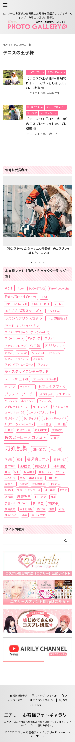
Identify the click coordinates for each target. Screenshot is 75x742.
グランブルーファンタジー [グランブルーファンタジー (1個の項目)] (47, 353)
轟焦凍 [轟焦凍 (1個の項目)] (41, 509)
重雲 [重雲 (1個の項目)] (51, 509)
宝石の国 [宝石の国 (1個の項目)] (10, 478)
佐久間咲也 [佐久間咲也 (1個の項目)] (40, 430)
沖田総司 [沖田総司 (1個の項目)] (50, 490)
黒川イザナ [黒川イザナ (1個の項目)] (38, 515)
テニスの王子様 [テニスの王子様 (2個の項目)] (17, 379)
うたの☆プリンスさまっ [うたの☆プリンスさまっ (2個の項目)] (23, 318)
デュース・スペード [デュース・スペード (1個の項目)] (44, 379)
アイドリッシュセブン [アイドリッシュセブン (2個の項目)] (22, 326)
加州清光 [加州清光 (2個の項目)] (39, 449)
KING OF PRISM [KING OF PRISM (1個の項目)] (41, 304)
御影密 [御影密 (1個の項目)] (24, 484)
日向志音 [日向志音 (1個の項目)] (54, 484)
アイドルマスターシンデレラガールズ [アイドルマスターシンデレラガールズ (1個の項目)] (27, 332)
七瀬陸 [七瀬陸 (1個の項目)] (9, 430)
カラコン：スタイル (42, 700)
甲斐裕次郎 (53, 93)
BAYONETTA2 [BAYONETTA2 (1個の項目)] (37, 288)
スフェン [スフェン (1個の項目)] (43, 364)
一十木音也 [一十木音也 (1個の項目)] (44, 424)
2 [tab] (36, 262)
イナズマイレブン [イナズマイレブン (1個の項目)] (15, 346)
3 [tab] (40, 262)
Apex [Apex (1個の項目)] (21, 288)
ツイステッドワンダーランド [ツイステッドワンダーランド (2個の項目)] (27, 371)
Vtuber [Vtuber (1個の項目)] (59, 304)
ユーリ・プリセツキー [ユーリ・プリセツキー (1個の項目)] (41, 412)
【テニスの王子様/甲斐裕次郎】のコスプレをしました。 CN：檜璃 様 (47, 83)
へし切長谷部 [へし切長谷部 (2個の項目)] (57, 318)
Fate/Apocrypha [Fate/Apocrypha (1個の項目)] (59, 288)
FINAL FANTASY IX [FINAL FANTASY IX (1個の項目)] (16, 304)
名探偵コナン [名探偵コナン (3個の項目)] (38, 459)
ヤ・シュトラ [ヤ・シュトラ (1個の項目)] (60, 406)
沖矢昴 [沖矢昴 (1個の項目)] (63, 490)
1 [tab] (32, 262)
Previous (6, 220)
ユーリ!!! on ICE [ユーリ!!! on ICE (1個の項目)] (14, 412)
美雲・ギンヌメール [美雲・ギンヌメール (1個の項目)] (16, 503)
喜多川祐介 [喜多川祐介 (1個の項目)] (60, 459)
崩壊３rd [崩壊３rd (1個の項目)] (10, 484)
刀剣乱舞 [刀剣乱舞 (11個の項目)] (16, 448)
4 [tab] (44, 262)
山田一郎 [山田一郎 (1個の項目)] (52, 478)
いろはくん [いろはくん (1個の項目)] (53, 311)
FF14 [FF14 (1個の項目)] (44, 297)
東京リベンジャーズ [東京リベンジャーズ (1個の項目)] (28, 490)
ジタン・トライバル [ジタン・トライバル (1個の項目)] (16, 359)
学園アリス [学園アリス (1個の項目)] (45, 472)
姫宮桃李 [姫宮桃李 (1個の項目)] (29, 472)
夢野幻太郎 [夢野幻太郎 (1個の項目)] (40, 466)
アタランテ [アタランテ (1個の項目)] (33, 338)
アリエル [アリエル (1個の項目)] (50, 338)
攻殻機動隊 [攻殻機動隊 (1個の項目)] (38, 484)
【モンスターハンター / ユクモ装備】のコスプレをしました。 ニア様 (37, 251)
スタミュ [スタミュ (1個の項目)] (38, 359)
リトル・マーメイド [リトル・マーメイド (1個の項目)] (55, 418)
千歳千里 (52, 134)
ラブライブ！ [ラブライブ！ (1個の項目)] (31, 418)
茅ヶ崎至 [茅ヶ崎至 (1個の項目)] (38, 503)
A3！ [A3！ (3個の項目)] (9, 288)
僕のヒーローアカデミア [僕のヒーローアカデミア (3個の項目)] (26, 437)
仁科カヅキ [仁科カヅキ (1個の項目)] (23, 430)
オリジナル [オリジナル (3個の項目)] (54, 345)
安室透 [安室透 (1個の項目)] (60, 472)
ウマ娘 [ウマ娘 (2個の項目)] (35, 345)
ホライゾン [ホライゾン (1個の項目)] (27, 401)
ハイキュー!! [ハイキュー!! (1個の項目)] (27, 387)
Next (68, 220)
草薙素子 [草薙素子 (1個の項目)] (52, 503)
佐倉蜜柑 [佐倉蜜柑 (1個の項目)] (57, 430)
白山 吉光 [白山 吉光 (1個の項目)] (40, 497)
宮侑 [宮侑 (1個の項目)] (22, 478)
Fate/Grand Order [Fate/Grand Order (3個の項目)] (21, 296)
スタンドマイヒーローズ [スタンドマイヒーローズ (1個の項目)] (19, 364)
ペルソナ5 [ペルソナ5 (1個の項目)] (11, 401)
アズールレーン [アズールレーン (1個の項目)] (14, 338)
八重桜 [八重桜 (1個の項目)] (55, 438)
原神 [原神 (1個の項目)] (19, 459)
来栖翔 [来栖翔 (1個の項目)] (9, 490)
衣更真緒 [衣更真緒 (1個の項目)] (10, 509)
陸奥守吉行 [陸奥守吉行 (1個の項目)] (11, 515)
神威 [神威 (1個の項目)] (53, 497)
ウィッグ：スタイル (44, 695)
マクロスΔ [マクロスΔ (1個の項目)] (45, 401)
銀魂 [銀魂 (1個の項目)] (61, 509)
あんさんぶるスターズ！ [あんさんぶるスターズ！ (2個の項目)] (23, 310)
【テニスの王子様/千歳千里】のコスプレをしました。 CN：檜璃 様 (47, 124)
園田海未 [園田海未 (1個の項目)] (10, 466)
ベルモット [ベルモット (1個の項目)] (63, 394)
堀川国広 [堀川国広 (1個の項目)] (25, 466)
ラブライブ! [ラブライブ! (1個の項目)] (12, 418)
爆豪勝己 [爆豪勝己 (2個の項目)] (24, 496)
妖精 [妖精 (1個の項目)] (7, 472)
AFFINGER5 (37, 736)
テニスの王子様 (36, 93)
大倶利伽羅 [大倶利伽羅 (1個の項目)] (58, 466)
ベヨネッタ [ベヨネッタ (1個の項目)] (46, 394)
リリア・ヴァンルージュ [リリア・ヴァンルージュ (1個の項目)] (19, 424)
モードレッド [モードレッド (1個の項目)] (40, 406)
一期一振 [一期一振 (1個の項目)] (60, 424)
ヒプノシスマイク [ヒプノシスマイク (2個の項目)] (52, 386)
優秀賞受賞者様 (18, 695)
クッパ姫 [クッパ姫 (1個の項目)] (22, 353)
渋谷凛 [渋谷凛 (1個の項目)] (9, 497)
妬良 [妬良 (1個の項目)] (17, 472)
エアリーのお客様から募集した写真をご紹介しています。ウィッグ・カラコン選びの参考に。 (37, 723)
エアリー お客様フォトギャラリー (37, 715)
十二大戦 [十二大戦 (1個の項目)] (55, 449)
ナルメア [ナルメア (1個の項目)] (10, 387)
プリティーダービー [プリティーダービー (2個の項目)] (20, 394)
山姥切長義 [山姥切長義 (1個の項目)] (35, 478)
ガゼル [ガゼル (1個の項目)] (9, 353)
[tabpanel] (37, 216)
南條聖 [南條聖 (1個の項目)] (9, 459)
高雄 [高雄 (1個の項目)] (24, 515)
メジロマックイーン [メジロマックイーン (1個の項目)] (16, 406)
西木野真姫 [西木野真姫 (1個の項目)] (26, 509)
